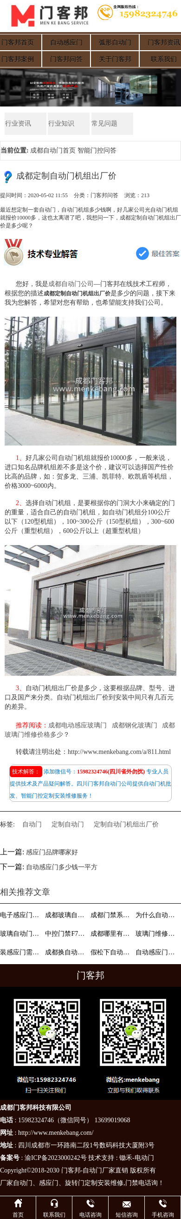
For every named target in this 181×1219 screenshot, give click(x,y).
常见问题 (104, 123)
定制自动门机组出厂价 (126, 824)
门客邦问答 (66, 59)
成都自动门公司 (71, 283)
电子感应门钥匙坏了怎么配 (22, 915)
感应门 (48, 1182)
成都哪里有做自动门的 (112, 933)
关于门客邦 (115, 59)
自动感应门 (66, 42)
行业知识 (61, 123)
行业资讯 (18, 123)
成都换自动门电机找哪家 (67, 952)
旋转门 (74, 1182)
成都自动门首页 (53, 150)
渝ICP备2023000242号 (56, 1157)
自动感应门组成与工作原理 (157, 952)
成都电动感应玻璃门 (77, 725)
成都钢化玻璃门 (134, 725)
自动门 (32, 824)
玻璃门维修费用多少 (157, 933)
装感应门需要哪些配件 (22, 952)
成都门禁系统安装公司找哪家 (112, 915)
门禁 (131, 1182)
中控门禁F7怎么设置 (67, 933)
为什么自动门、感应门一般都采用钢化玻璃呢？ (157, 915)
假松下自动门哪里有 (112, 952)
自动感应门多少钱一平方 (61, 867)
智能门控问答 (97, 150)
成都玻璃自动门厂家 (67, 915)
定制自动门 (68, 824)
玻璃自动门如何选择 (22, 933)
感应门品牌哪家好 (52, 852)
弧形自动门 (115, 42)
